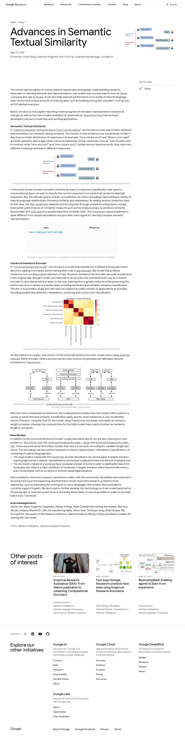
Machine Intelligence (28, 526)
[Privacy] (104, 729)
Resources (65, 4)
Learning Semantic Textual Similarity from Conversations (47, 130)
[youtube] (40, 634)
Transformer (33, 362)
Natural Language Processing (55, 526)
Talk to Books (35, 97)
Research (48, 4)
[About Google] (61, 729)
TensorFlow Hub (93, 115)
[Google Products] (85, 729)
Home (13, 22)
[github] (47, 634)
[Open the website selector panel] (28, 4)
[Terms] (117, 729)
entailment (42, 204)
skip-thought (83, 270)
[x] (25, 634)
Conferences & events (89, 4)
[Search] (171, 4)
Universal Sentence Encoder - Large (69, 442)
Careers (112, 4)
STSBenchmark (90, 207)
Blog (125, 4)
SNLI (32, 204)
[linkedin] (32, 634)
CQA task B (37, 211)
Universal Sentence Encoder (30, 266)
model (68, 438)
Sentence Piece (53, 464)
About (138, 4)
